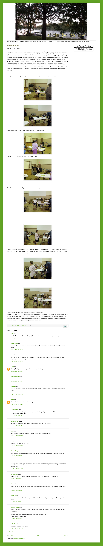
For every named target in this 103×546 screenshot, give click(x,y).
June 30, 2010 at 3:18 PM (17, 381)
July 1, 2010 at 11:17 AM (17, 445)
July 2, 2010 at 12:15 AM (17, 468)
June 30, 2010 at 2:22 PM (17, 361)
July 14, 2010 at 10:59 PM (17, 528)
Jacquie (13, 461)
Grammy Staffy (15, 507)
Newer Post (10, 535)
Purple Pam (14, 495)
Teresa (12, 484)
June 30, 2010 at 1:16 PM (17, 349)
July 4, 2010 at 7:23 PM (16, 502)
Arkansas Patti (14, 409)
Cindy (12, 366)
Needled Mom (14, 343)
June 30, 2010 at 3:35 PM (17, 394)
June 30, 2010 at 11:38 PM (17, 404)
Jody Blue (13, 523)
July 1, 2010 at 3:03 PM (16, 455)
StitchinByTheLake (16, 325)
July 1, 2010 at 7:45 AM (16, 425)
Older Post (65, 535)
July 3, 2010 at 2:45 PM (16, 478)
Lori (12, 355)
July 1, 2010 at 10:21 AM (17, 435)
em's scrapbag (14, 474)
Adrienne (13, 386)
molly (12, 399)
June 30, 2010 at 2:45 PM (17, 371)
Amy (12, 431)
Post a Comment (13, 531)
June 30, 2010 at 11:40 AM (17, 338)
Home (38, 535)
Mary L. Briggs (15, 451)
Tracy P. (13, 441)
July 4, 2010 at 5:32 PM (16, 490)
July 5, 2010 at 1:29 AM (16, 518)
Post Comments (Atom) (19, 538)
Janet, (12, 333)
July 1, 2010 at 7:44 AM (16, 415)
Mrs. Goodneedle (15, 376)
